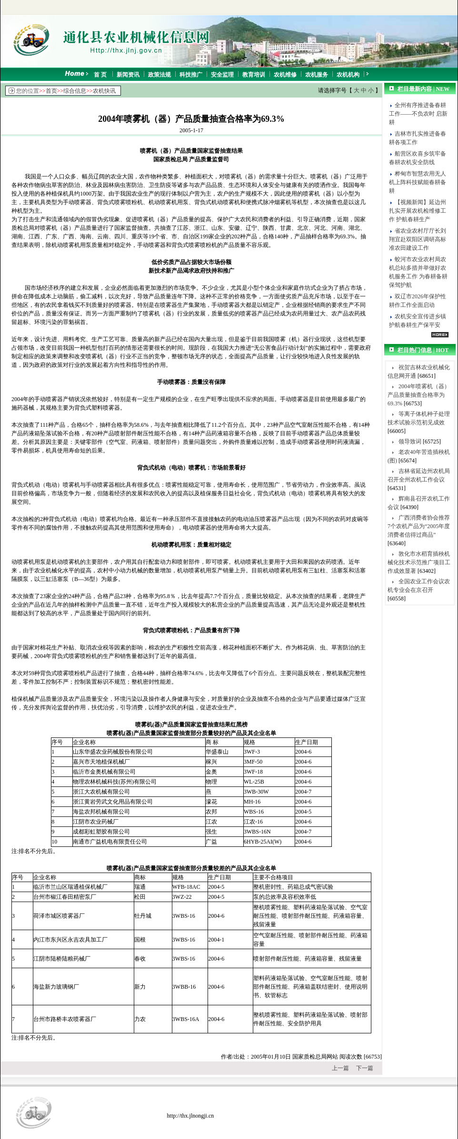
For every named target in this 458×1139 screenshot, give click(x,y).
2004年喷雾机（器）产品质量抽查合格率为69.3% (419, 395)
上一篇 (340, 1068)
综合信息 (74, 91)
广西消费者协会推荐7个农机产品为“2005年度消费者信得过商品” (419, 526)
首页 (51, 91)
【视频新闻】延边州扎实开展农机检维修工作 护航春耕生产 (417, 211)
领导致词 (409, 441)
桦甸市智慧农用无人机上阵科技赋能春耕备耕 (417, 182)
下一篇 (364, 1068)
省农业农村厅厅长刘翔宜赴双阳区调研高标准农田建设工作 (417, 239)
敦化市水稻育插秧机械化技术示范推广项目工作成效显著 (419, 562)
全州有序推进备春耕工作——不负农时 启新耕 (418, 114)
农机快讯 (104, 91)
